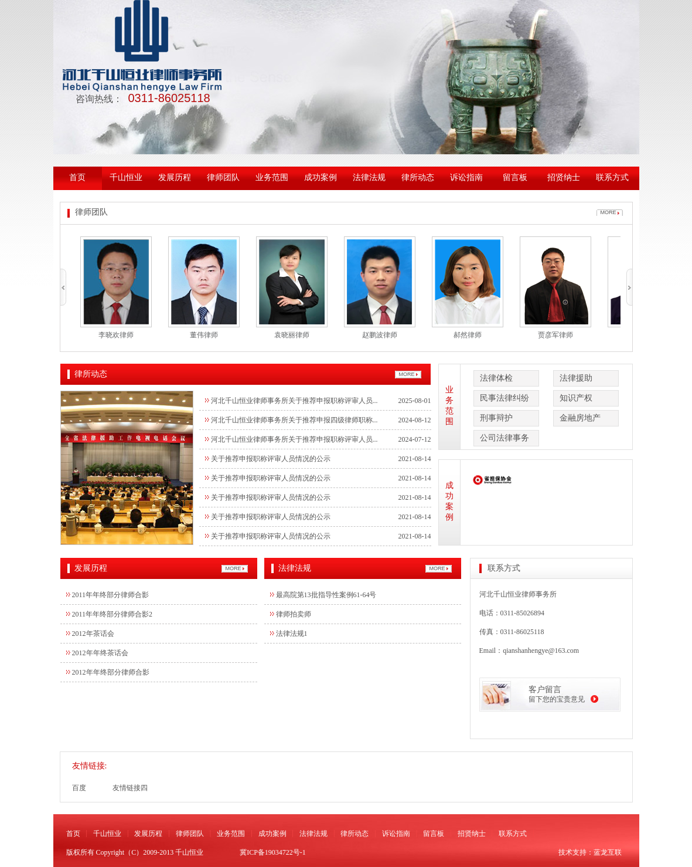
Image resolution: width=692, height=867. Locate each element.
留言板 (515, 177)
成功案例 (320, 177)
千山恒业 (126, 177)
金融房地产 (580, 418)
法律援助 (576, 378)
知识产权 (576, 398)
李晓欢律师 (116, 335)
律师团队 (223, 177)
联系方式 (612, 177)
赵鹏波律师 (379, 335)
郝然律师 (468, 335)
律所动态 (417, 177)
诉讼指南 (466, 177)
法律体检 (496, 378)
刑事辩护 (496, 418)
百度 (79, 788)
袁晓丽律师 (291, 335)
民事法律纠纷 (504, 398)
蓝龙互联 (608, 852)
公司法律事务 (504, 438)
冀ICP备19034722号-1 (273, 852)
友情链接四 (130, 788)
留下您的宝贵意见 (557, 699)
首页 (77, 177)
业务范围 (271, 177)
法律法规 (369, 177)
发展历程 (174, 177)
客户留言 (545, 689)
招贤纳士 (563, 177)
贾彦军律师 (555, 335)
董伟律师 (204, 335)
